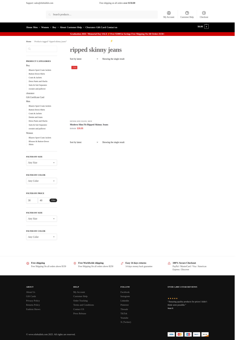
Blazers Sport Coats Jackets (40, 68)
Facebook (125, 290)
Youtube (124, 316)
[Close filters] (58, 45)
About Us (30, 290)
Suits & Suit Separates (38, 83)
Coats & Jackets (35, 76)
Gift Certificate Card (35, 96)
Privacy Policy (33, 299)
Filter (53, 199)
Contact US (78, 307)
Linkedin (125, 299)
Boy (28, 64)
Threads (124, 307)
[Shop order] (84, 57)
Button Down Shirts (37, 72)
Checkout (204, 14)
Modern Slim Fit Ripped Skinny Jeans (89, 123)
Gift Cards (31, 294)
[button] (203, 27)
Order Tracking (80, 299)
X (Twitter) (126, 320)
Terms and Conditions (83, 303)
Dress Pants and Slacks (38, 79)
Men (90, 120)
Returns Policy (33, 303)
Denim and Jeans (78, 120)
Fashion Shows (33, 307)
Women (29, 131)
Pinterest (125, 303)
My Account (168, 14)
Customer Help (187, 14)
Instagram (125, 294)
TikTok (124, 312)
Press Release (79, 312)
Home (28, 40)
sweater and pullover (37, 87)
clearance (30, 92)
